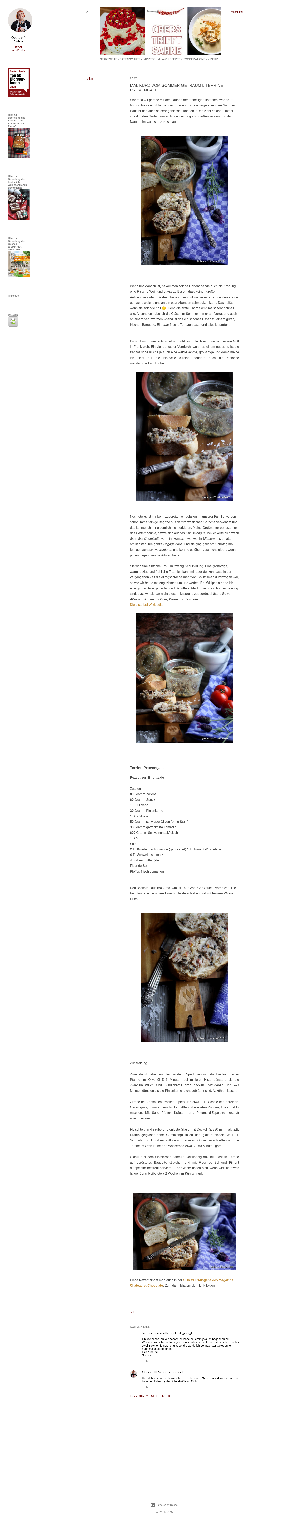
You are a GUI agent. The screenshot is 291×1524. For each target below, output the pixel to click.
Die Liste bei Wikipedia (146, 604)
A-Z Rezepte (171, 59)
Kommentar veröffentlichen (150, 1396)
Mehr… (215, 59)
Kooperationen (195, 59)
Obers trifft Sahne (154, 1372)
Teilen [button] (89, 78)
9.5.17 (145, 1360)
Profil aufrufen (18, 49)
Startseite (108, 59)
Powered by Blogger (164, 1505)
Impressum (151, 59)
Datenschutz (130, 59)
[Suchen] (237, 12)
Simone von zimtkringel (159, 1333)
